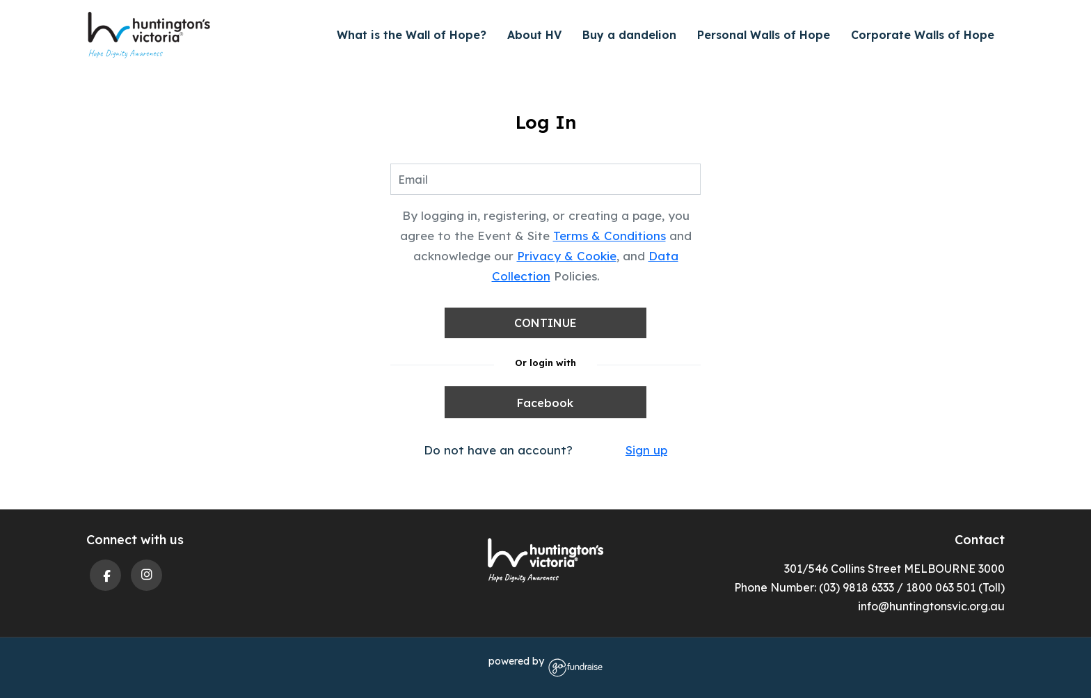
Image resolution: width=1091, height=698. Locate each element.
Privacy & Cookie (566, 255)
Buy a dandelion (629, 35)
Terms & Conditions (609, 235)
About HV (534, 35)
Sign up (646, 450)
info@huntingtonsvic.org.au (931, 606)
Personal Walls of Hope (763, 35)
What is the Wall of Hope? (411, 35)
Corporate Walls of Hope (922, 35)
